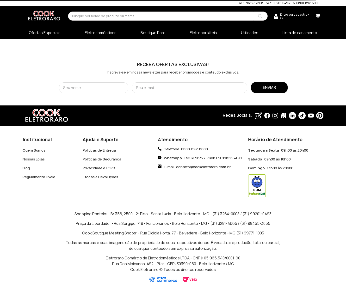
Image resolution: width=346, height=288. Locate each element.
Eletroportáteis (203, 32)
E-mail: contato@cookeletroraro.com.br (197, 166)
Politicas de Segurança (102, 159)
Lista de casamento (300, 32)
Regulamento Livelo (39, 176)
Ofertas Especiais (45, 32)
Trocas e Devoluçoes (100, 176)
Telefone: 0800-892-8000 (186, 149)
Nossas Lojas (34, 159)
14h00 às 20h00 (270, 168)
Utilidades (249, 32)
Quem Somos (34, 150)
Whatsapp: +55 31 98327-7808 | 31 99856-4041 (203, 157)
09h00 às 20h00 (278, 150)
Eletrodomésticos (101, 32)
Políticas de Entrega (99, 150)
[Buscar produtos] (260, 16)
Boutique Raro (153, 32)
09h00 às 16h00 (269, 159)
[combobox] (168, 16)
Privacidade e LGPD (99, 168)
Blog (26, 168)
